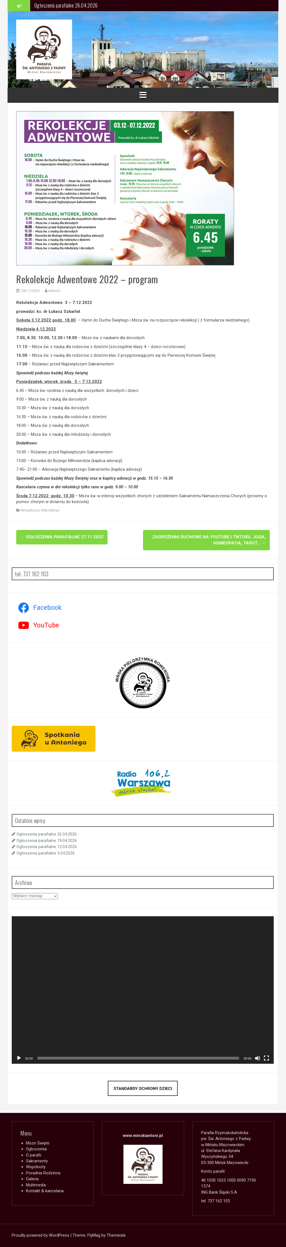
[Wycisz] (257, 1058)
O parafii (33, 1155)
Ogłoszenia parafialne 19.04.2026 (46, 840)
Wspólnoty (36, 1166)
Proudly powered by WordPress (41, 1235)
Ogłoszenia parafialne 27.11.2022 (61, 536)
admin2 (54, 291)
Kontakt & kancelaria (45, 1190)
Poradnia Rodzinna (43, 1172)
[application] (143, 990)
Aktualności (30, 510)
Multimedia (36, 1184)
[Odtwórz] (19, 1058)
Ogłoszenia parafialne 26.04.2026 (66, 5)
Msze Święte (37, 1143)
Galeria (32, 1178)
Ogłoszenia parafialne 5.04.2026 (45, 853)
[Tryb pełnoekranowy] (266, 1058)
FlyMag (93, 1235)
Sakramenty (37, 1160)
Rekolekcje (50, 510)
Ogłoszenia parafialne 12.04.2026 (46, 846)
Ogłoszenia (36, 1148)
